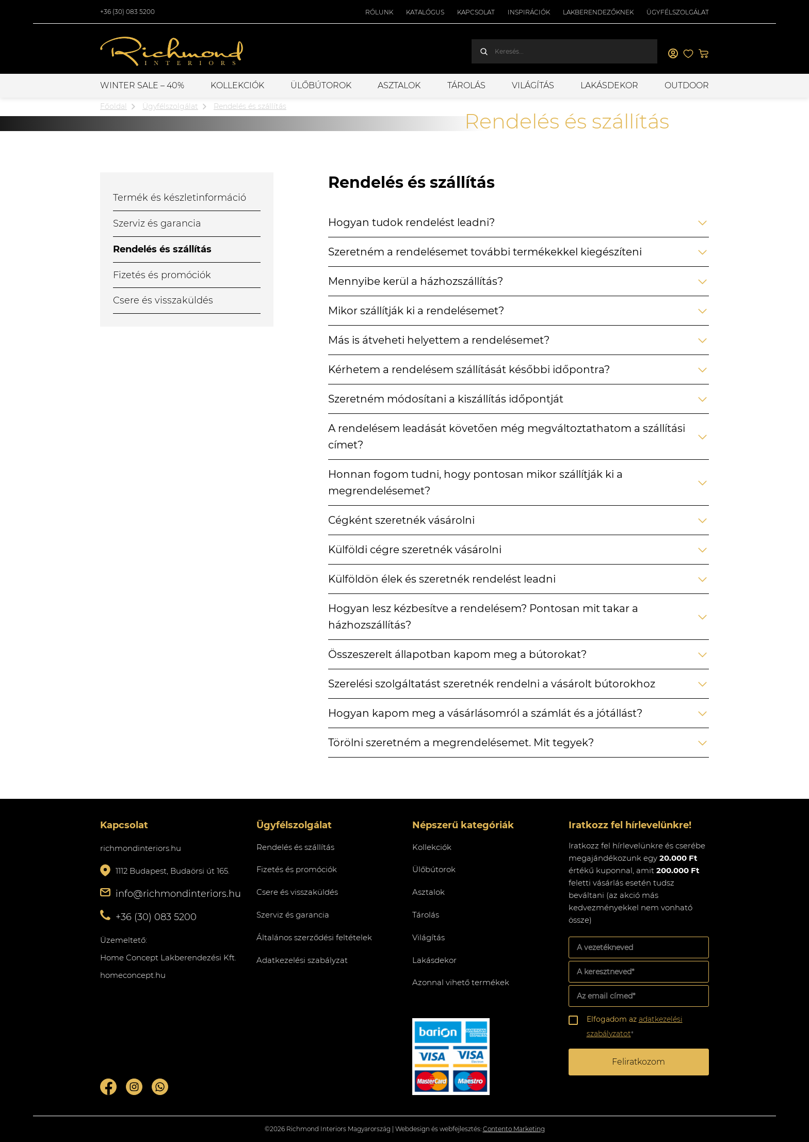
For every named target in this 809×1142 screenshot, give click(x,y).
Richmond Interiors (172, 52)
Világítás (533, 85)
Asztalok (399, 85)
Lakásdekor (609, 85)
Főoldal (113, 106)
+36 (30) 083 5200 (127, 11)
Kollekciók (237, 85)
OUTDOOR (687, 85)
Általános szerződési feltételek (314, 937)
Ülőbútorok (320, 85)
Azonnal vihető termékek (460, 982)
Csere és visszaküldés (163, 300)
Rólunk (379, 12)
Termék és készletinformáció (179, 197)
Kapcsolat (476, 12)
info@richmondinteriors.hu (178, 893)
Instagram (134, 1087)
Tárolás (466, 85)
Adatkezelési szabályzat (302, 960)
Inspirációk (529, 12)
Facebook (108, 1087)
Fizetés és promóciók (162, 275)
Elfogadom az (635, 1026)
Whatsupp (160, 1087)
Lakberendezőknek (598, 12)
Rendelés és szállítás (162, 249)
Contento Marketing (514, 1129)
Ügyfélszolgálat (677, 12)
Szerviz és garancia (157, 223)
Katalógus (425, 12)
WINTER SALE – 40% (142, 85)
